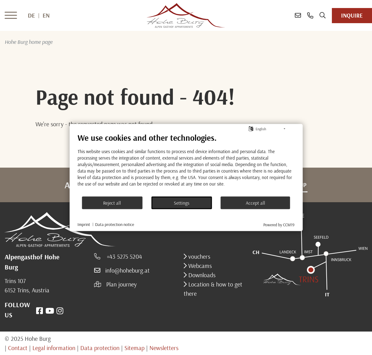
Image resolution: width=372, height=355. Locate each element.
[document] (186, 164)
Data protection (99, 348)
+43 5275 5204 (123, 256)
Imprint (83, 224)
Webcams (199, 265)
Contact (17, 348)
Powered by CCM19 (279, 224)
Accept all (255, 202)
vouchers (198, 256)
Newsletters (163, 348)
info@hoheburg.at (127, 270)
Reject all (112, 202)
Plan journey (121, 284)
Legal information (53, 348)
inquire (352, 15)
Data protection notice (114, 224)
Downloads (201, 275)
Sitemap (134, 348)
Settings (181, 202)
